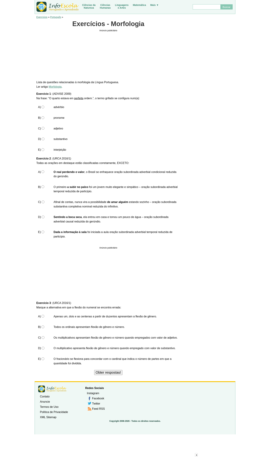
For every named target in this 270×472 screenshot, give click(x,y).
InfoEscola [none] (52, 389)
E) (39, 149)
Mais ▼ (154, 5)
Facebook (98, 398)
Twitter (96, 403)
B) (39, 117)
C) (39, 128)
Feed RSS (98, 408)
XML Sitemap (48, 417)
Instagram (93, 393)
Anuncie (45, 401)
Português (55, 17)
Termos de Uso (49, 406)
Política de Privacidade (54, 412)
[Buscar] (206, 6)
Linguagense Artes (122, 6)
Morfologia (55, 86)
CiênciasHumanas (105, 6)
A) (39, 107)
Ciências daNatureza (89, 6)
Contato (45, 396)
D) (39, 139)
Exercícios (42, 17)
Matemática (139, 5)
